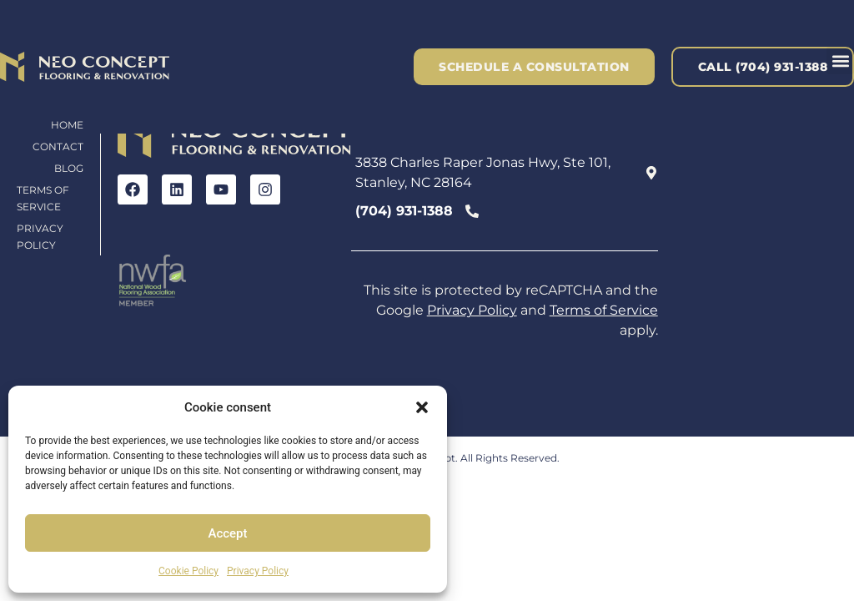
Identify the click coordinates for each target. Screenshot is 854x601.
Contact (58, 146)
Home (67, 125)
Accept (227, 533)
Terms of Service (43, 198)
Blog (68, 168)
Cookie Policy (188, 571)
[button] (422, 407)
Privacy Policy (258, 571)
